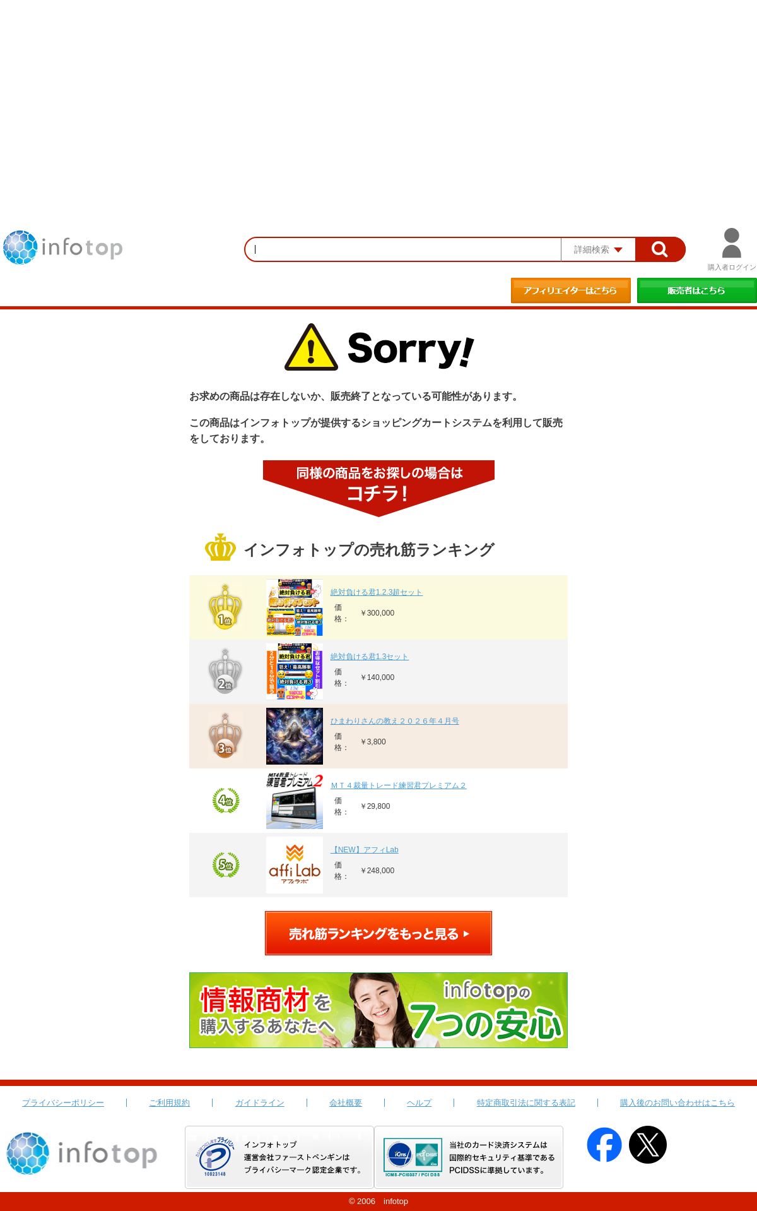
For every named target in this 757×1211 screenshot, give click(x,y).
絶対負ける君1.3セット (370, 656)
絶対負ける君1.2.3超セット (377, 592)
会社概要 (345, 1102)
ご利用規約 (169, 1102)
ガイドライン (260, 1102)
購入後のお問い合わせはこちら (677, 1102)
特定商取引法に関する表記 (526, 1102)
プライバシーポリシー (63, 1102)
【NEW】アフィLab (365, 849)
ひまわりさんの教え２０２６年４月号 (395, 721)
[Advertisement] (378, 94)
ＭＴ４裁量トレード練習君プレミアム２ (399, 785)
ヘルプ (419, 1102)
